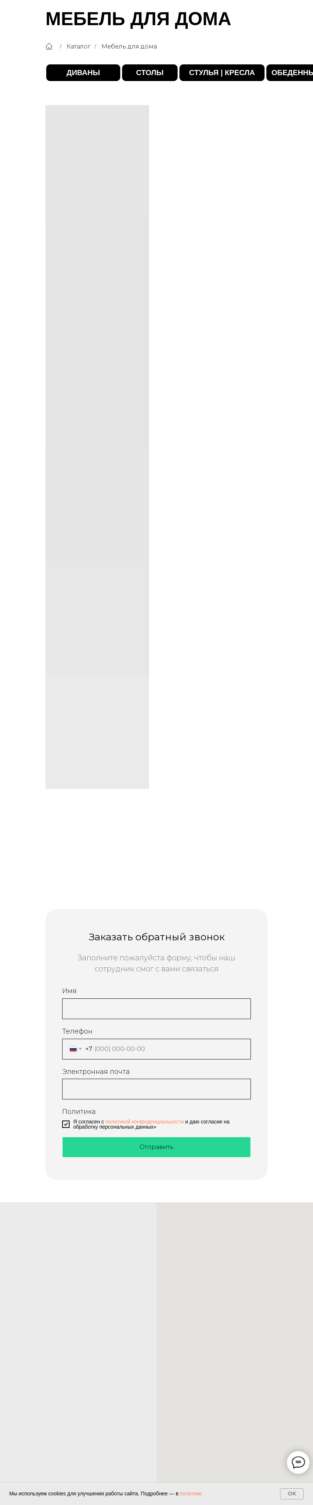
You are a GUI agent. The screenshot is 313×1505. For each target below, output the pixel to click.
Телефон (77, 1031)
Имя (69, 991)
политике (191, 1493)
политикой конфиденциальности (144, 1122)
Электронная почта (96, 1072)
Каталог (79, 46)
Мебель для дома (129, 46)
